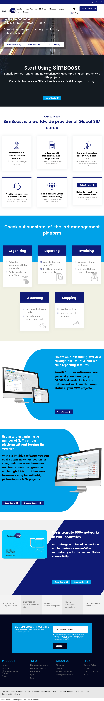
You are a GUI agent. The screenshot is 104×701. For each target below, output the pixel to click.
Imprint (87, 668)
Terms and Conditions (11, 694)
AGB (86, 675)
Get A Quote (34, 45)
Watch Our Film (14, 45)
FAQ (32, 678)
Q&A (32, 675)
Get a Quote (88, 9)
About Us (52, 9)
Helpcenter (35, 671)
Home (5, 665)
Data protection (91, 671)
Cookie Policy (90, 665)
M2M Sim (19, 9)
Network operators (39, 665)
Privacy (79, 691)
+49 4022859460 (64, 671)
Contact (25, 12)
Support (99, 2)
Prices (5, 676)
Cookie (86, 691)
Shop (17, 12)
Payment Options (38, 668)
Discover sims (80, 582)
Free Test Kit (54, 45)
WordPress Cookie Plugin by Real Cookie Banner (19, 700)
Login (92, 2)
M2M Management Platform (36, 9)
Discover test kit (32, 503)
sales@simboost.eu (65, 675)
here (82, 636)
